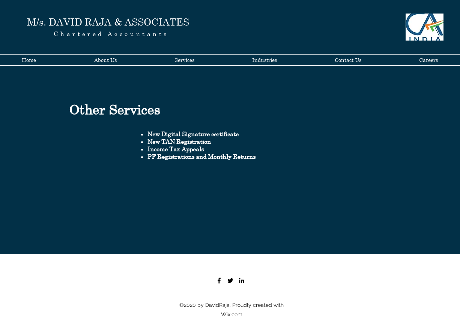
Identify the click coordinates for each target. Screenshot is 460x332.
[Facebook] (219, 280)
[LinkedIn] (241, 280)
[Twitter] (230, 280)
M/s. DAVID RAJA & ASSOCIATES (108, 22)
